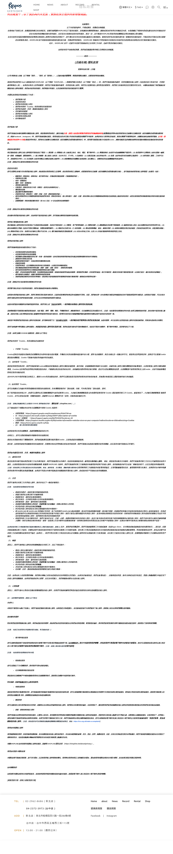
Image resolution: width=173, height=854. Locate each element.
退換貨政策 (96, 822)
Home (94, 815)
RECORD (80, 5)
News (115, 815)
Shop (147, 815)
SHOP (36, 10)
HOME (36, 5)
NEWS (50, 5)
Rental (137, 815)
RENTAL (96, 5)
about (104, 815)
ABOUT (64, 5)
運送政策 (111, 822)
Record (125, 815)
